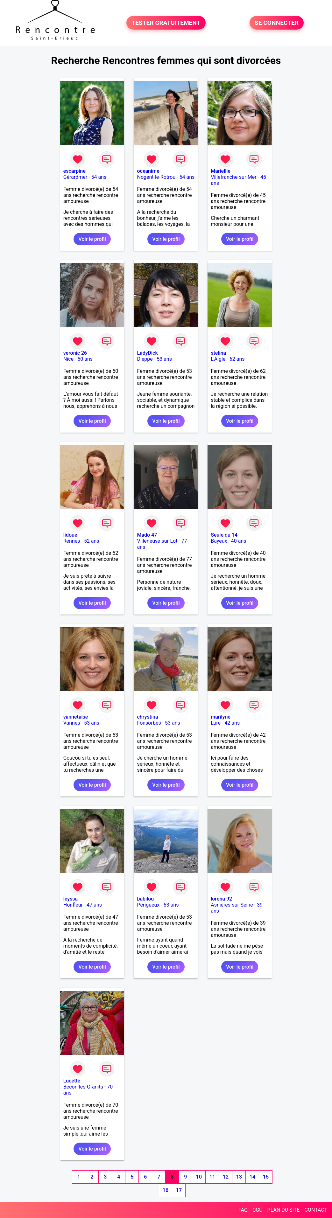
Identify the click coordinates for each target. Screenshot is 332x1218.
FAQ (243, 1210)
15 (266, 1177)
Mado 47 (147, 535)
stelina (218, 353)
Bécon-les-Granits (83, 1087)
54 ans (99, 177)
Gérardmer (75, 177)
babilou (145, 899)
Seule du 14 (224, 535)
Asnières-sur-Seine (232, 905)
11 (212, 1177)
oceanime (148, 171)
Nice (68, 359)
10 (199, 1177)
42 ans (232, 723)
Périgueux (148, 905)
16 (165, 1190)
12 (226, 1177)
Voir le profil (92, 239)
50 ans (85, 359)
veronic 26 (75, 353)
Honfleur (73, 905)
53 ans (164, 359)
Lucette (71, 1081)
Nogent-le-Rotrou (156, 177)
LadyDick (147, 353)
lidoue (70, 535)
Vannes (71, 723)
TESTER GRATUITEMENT (166, 22)
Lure (216, 723)
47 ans (94, 905)
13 (239, 1177)
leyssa (70, 899)
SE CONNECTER (277, 22)
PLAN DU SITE (283, 1210)
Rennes (71, 541)
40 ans (238, 541)
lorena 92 (221, 899)
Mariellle (220, 171)
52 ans (91, 541)
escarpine (74, 171)
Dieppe (144, 359)
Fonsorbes (149, 723)
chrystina (147, 717)
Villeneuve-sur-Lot (157, 541)
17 (179, 1190)
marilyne (220, 717)
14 (252, 1177)
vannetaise (75, 717)
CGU (257, 1210)
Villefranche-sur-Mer (233, 177)
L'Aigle (218, 359)
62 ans (237, 359)
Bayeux (219, 541)
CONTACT (315, 1210)
